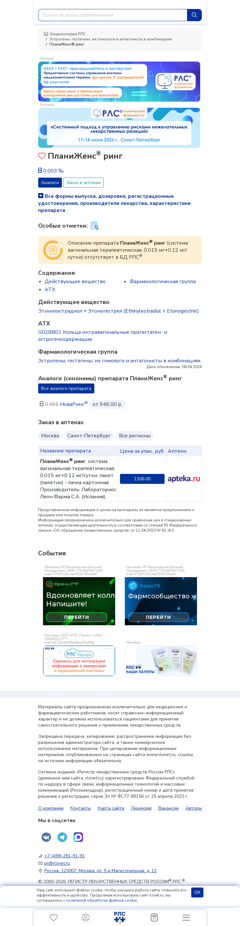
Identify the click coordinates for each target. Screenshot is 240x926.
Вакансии (169, 808)
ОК (197, 892)
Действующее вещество (75, 281)
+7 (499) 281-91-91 (64, 856)
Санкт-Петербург (89, 435)
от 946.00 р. (107, 404)
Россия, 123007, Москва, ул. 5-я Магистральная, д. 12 (100, 871)
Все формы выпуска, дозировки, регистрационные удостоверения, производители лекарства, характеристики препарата (114, 203)
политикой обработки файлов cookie (101, 900)
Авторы (193, 808)
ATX (50, 289)
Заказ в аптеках (83, 183)
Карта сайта (111, 808)
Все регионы (134, 435)
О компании (51, 808)
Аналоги (50, 183)
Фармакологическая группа (163, 281)
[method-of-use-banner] (119, 81)
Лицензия (141, 808)
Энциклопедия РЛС (64, 34)
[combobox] (112, 15)
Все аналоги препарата (66, 388)
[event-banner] (79, 660)
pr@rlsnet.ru (57, 863)
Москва (50, 435)
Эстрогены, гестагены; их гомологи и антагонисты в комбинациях (110, 39)
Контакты (80, 808)
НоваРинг (74, 404)
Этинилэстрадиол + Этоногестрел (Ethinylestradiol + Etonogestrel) (118, 311)
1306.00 (142, 479)
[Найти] (194, 15)
